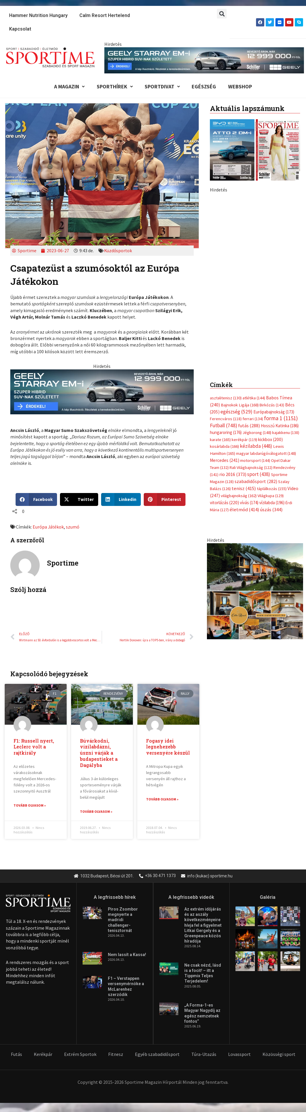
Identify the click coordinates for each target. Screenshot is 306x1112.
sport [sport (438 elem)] (258, 474)
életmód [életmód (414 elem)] (244, 509)
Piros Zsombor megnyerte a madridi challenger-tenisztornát (123, 921)
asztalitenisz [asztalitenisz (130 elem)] (226, 399)
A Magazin (65, 86)
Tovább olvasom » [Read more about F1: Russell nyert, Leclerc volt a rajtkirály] (30, 806)
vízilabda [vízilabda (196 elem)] (272, 502)
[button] (222, 13)
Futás (16, 1055)
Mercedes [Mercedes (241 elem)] (224, 461)
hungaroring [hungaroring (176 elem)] (226, 433)
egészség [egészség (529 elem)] (236, 412)
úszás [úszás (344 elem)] (271, 509)
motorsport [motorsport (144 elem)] (255, 461)
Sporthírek (112, 86)
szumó (73, 528)
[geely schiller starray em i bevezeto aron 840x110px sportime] (204, 60)
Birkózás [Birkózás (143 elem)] (272, 405)
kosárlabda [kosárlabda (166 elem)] (224, 447)
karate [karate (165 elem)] (220, 440)
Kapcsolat (20, 29)
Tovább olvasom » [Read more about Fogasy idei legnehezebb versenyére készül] (162, 800)
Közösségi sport (278, 1055)
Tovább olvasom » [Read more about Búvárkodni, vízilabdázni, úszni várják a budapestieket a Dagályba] (96, 812)
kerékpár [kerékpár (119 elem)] (244, 440)
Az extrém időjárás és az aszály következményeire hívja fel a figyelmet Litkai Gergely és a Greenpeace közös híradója (203, 926)
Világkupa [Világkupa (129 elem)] (270, 495)
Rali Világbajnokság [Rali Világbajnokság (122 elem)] (251, 468)
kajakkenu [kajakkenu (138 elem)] (285, 433)
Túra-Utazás (203, 1055)
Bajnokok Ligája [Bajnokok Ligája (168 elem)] (240, 405)
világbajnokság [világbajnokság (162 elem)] (239, 495)
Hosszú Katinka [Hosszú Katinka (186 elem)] (280, 426)
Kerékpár (43, 1055)
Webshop (245, 86)
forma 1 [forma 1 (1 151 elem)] (281, 419)
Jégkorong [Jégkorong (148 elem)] (257, 433)
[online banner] (255, 590)
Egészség (207, 86)
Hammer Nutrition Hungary (38, 15)
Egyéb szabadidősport (157, 1055)
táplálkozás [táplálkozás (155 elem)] (272, 488)
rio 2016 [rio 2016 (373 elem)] (232, 475)
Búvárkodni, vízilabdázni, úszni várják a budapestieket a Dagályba (99, 753)
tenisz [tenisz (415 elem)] (244, 488)
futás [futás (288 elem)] (249, 426)
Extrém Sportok (80, 1055)
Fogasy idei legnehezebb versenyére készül (168, 747)
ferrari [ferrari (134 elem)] (253, 420)
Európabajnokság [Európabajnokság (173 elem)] (273, 412)
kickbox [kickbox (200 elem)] (270, 440)
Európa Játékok (48, 528)
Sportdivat (162, 86)
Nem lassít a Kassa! (127, 955)
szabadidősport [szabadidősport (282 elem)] (256, 481)
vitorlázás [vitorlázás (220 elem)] (224, 502)
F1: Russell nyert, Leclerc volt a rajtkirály (34, 747)
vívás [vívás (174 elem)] (249, 502)
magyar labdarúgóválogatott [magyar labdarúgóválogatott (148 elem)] (266, 454)
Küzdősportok (118, 252)
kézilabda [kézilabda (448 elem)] (256, 447)
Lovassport (239, 1055)
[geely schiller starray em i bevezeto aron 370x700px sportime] (255, 279)
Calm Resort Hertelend (104, 15)
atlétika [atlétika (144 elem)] (254, 399)
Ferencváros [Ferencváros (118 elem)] (226, 420)
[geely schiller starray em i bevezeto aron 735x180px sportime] (102, 392)
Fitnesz (115, 1055)
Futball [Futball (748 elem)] (223, 426)
